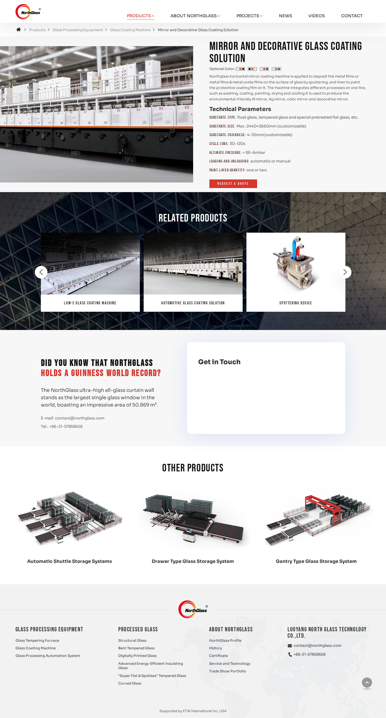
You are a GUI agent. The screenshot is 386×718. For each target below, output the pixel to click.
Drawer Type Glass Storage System (193, 561)
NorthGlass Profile (225, 640)
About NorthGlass (231, 629)
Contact (352, 16)
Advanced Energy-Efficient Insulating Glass (150, 665)
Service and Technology (229, 663)
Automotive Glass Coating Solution (193, 303)
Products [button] (139, 16)
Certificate (218, 656)
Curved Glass (129, 683)
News (285, 16)
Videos (316, 16)
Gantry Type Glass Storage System (316, 561)
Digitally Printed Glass (137, 656)
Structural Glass (132, 640)
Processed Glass (138, 629)
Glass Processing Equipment (78, 30)
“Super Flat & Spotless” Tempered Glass (152, 676)
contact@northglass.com (79, 418)
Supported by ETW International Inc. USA (193, 711)
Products (37, 30)
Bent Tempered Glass (136, 648)
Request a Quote (233, 183)
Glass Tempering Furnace (37, 640)
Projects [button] (248, 16)
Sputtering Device (295, 303)
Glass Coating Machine (130, 30)
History (215, 648)
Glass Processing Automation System (47, 656)
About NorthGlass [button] (194, 16)
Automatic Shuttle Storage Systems (69, 561)
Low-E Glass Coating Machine (90, 303)
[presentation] (41, 272)
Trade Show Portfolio (227, 671)
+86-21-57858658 (65, 426)
